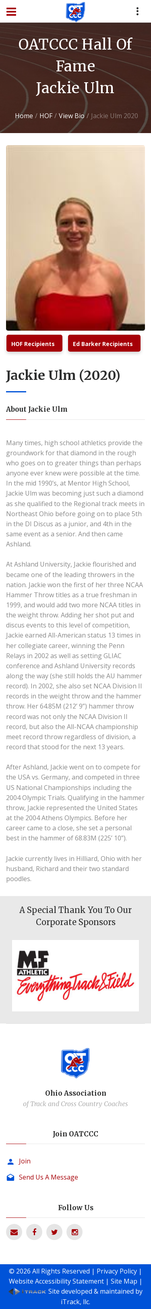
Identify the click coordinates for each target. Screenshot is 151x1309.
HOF (45, 115)
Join (25, 1161)
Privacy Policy (117, 1271)
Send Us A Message (48, 1177)
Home (24, 115)
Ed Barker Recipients (103, 344)
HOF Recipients (33, 344)
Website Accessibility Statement (56, 1281)
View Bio (72, 115)
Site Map (124, 1281)
